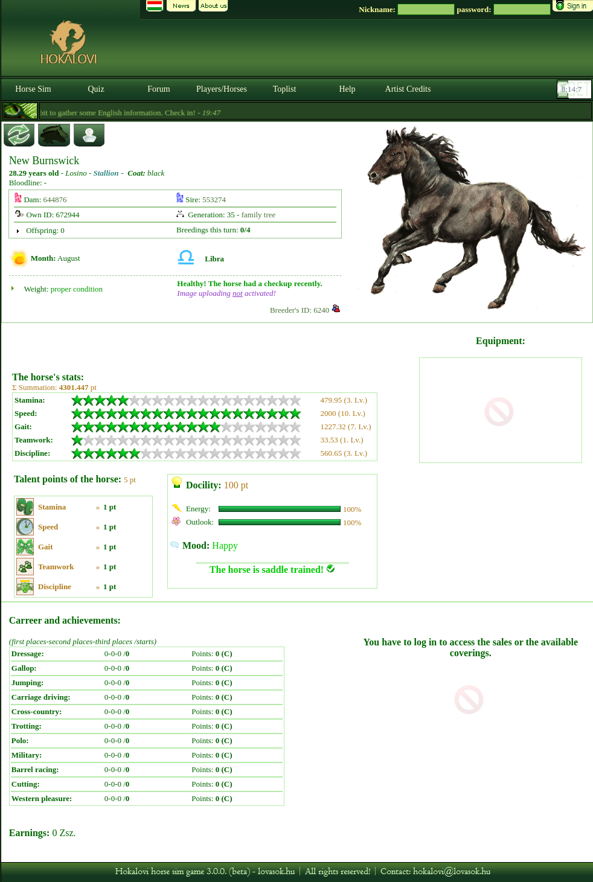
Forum (158, 89)
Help (347, 89)
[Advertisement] (214, 343)
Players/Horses (221, 89)
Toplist (284, 89)
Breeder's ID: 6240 (299, 310)
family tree (259, 214)
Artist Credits (408, 89)
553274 (214, 199)
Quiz (96, 89)
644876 (55, 199)
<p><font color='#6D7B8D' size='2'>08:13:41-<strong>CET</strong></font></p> (575, 89)
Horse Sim (33, 89)
